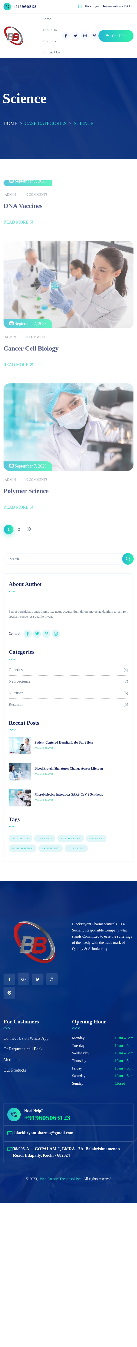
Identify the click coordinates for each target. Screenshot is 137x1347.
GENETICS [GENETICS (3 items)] (45, 838)
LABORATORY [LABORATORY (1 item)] (70, 838)
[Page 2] (19, 529)
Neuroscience (68, 681)
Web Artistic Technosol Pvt (61, 1179)
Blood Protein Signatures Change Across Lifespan (69, 768)
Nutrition (68, 693)
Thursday (79, 1061)
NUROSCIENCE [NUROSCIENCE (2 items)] (22, 848)
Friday (77, 1068)
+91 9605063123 (25, 7)
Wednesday (80, 1053)
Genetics (68, 670)
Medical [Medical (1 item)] (96, 838)
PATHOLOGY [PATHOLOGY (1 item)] (50, 848)
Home (10, 123)
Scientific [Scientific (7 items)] (76, 848)
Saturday (79, 1076)
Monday (78, 1038)
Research (68, 704)
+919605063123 (47, 1118)
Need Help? (33, 1111)
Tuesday (78, 1046)
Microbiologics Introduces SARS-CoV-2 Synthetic (69, 794)
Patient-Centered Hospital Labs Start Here (64, 742)
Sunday (77, 1083)
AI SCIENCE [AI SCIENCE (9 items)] (20, 838)
